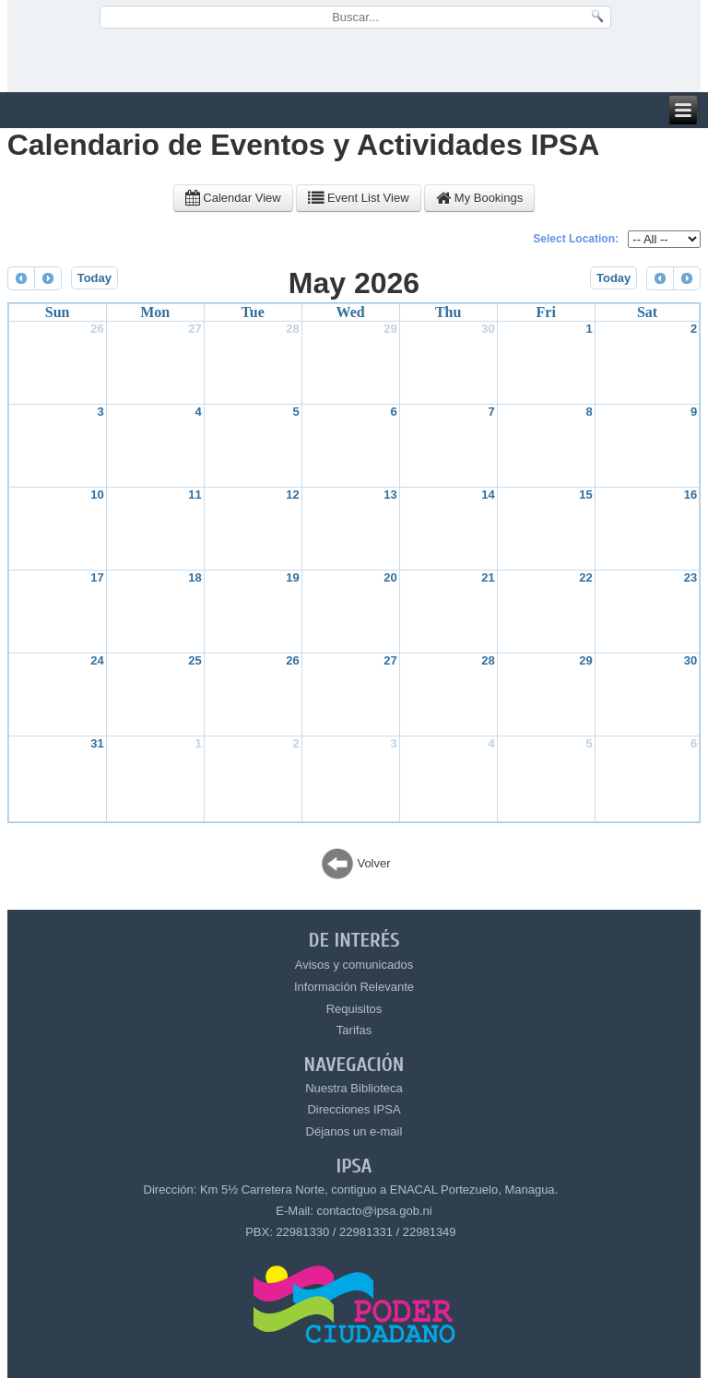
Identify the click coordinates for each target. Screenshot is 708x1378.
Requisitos (354, 1009)
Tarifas (354, 1030)
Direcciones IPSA (353, 1109)
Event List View (358, 198)
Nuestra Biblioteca (354, 1088)
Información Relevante (354, 987)
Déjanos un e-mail (354, 1131)
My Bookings (479, 198)
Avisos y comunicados (354, 965)
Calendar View (233, 198)
